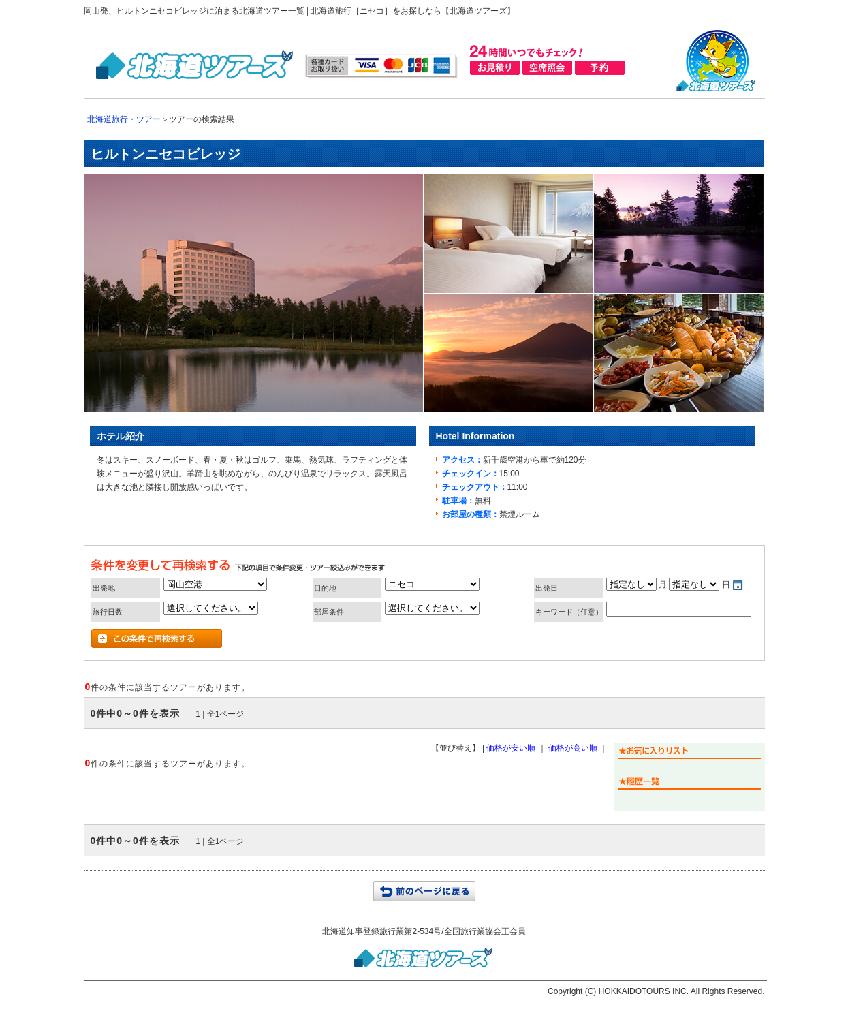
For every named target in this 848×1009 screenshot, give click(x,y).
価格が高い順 (572, 748)
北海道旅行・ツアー (124, 119)
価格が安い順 (510, 748)
